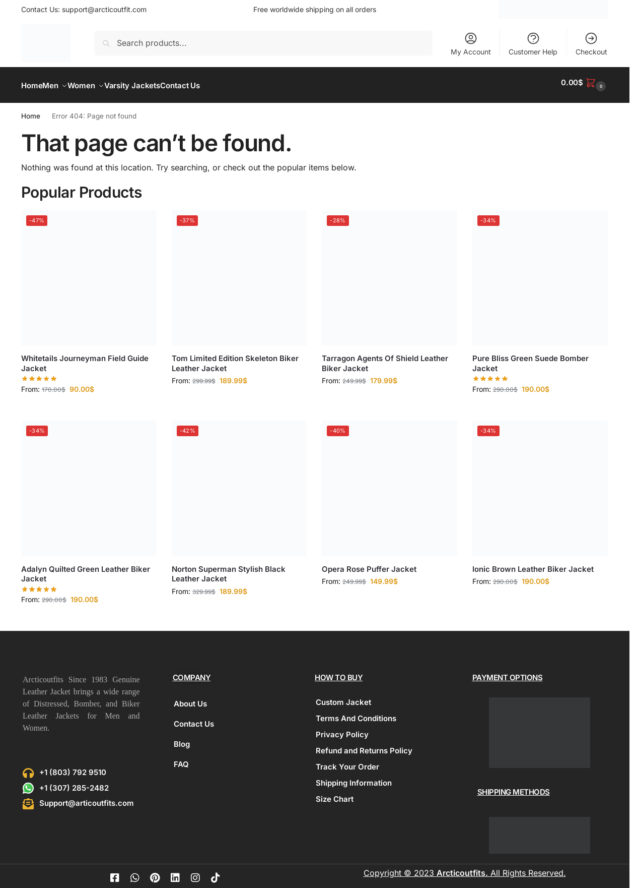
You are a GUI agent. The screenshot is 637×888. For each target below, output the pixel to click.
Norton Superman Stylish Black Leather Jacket (229, 568)
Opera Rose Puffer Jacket (369, 563)
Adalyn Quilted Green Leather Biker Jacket (85, 568)
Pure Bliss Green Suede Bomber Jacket (530, 358)
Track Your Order (347, 761)
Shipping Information (354, 777)
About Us (190, 698)
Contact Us (194, 718)
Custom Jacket (343, 696)
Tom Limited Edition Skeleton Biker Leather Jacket (235, 358)
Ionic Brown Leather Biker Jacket (533, 563)
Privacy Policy (342, 729)
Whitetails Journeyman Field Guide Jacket (85, 358)
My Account (471, 43)
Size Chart (334, 793)
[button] (584, 82)
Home (30, 110)
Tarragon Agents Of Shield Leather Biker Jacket (385, 358)
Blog (182, 738)
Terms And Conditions (356, 713)
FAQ (181, 758)
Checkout (591, 43)
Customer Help (533, 43)
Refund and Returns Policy (364, 745)
